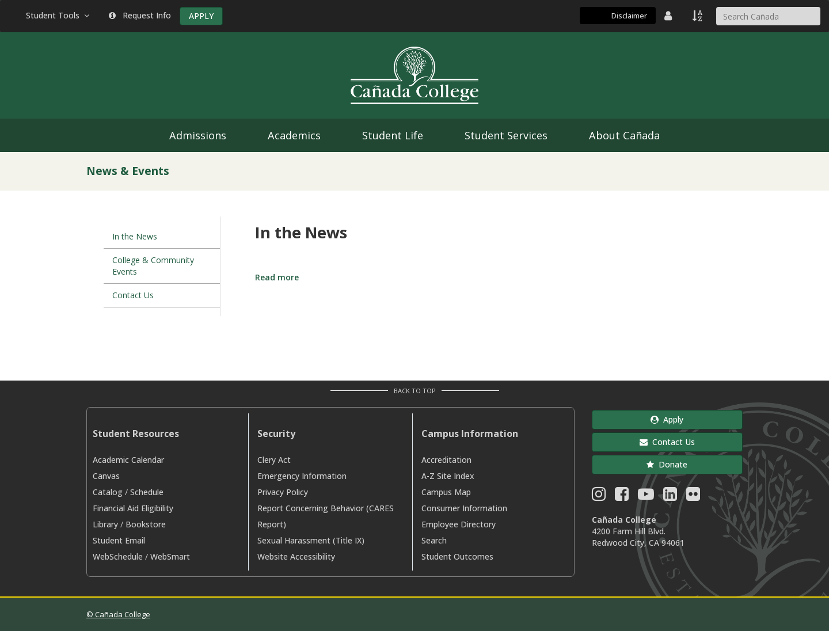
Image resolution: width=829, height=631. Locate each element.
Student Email (119, 540)
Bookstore (146, 524)
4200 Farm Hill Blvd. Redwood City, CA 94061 (638, 537)
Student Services (506, 135)
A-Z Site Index (447, 475)
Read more (277, 277)
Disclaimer (629, 15)
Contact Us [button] (667, 441)
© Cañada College (118, 614)
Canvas (106, 475)
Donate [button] (667, 464)
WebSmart (170, 556)
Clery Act (274, 459)
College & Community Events (153, 265)
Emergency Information (302, 475)
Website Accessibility (296, 556)
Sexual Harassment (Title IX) (310, 540)
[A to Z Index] (698, 15)
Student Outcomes (457, 556)
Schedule (146, 491)
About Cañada (624, 135)
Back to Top (415, 390)
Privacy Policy (282, 491)
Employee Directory (458, 524)
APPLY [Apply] (201, 15)
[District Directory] (669, 15)
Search (434, 540)
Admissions (197, 135)
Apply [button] (667, 419)
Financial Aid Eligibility (133, 508)
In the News (134, 236)
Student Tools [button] (59, 15)
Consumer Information (464, 508)
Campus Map (446, 491)
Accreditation (446, 459)
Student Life (392, 135)
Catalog (108, 491)
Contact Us (133, 295)
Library (105, 524)
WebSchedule (118, 556)
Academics (294, 135)
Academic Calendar (128, 459)
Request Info (140, 15)
